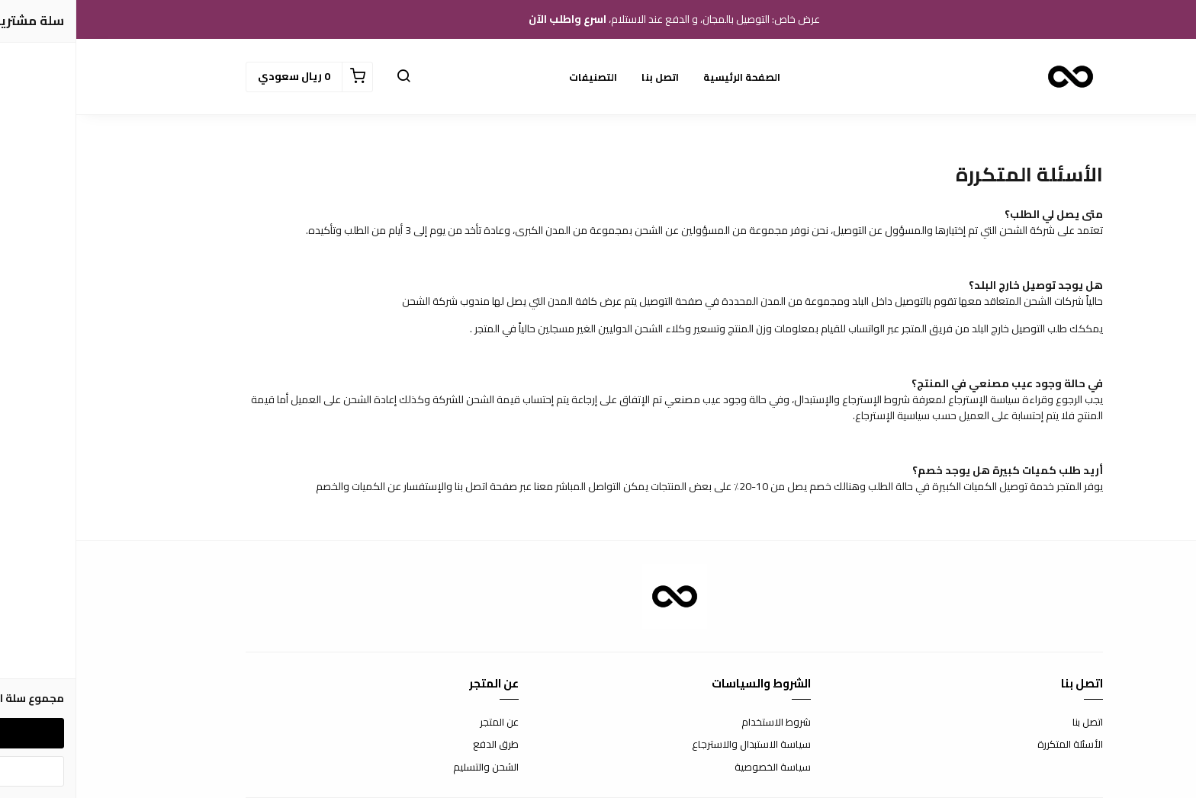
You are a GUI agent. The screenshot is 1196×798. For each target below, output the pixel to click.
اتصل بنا (584, 77)
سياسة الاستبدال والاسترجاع (675, 744)
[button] (327, 77)
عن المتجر (422, 722)
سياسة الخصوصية (696, 767)
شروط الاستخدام (700, 722)
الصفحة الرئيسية (665, 77)
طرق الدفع (419, 744)
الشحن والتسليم (409, 767)
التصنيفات (517, 77)
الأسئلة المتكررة (994, 744)
